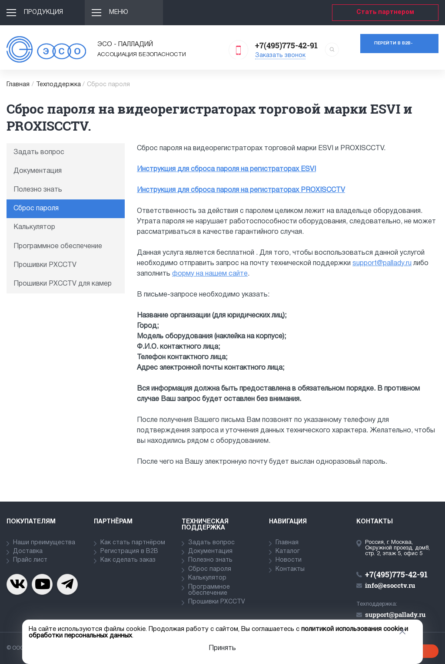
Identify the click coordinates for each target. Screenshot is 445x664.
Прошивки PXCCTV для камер (62, 284)
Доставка (28, 551)
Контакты (290, 569)
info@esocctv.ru (390, 585)
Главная (18, 85)
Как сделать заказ (128, 560)
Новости (289, 560)
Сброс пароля (36, 209)
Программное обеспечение (57, 246)
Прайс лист (30, 560)
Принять (222, 648)
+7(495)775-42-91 (286, 45)
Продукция (43, 12)
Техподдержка (58, 85)
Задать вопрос (38, 152)
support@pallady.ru (382, 263)
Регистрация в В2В (129, 551)
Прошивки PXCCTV (44, 265)
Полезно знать (37, 190)
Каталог (288, 551)
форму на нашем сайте (210, 274)
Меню (118, 12)
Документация (37, 171)
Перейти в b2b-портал (393, 47)
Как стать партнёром (132, 543)
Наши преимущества (44, 543)
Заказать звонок (280, 55)
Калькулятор (34, 227)
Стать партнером (385, 12)
